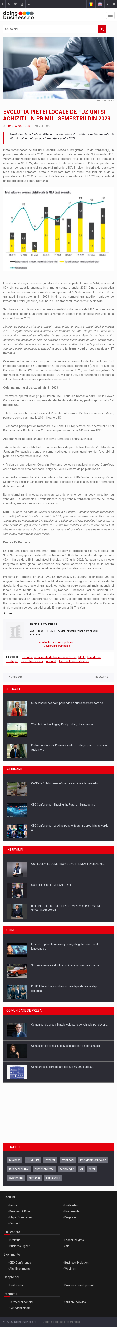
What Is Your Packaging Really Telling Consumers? (62, 724)
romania (34, 1177)
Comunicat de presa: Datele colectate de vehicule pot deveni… (69, 1024)
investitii (50, 1160)
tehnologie (67, 1169)
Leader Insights (74, 1240)
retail (92, 1169)
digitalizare (53, 1177)
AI (81, 1169)
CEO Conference (20, 1262)
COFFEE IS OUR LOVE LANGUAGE (51, 885)
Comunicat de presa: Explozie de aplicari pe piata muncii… (66, 1045)
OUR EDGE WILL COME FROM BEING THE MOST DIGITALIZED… (68, 863)
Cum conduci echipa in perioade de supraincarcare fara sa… (68, 703)
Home (13, 1205)
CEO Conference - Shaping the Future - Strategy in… (63, 804)
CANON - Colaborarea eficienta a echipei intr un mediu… (65, 783)
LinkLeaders (17, 1285)
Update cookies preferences (61, 1321)
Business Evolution (76, 1262)
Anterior (14, 677)
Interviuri (14, 1240)
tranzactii (68, 1160)
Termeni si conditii (21, 1302)
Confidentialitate (20, 1308)
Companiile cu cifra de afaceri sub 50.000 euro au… (62, 1066)
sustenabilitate (44, 1169)
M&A (81, 657)
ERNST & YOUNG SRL (19, 125)
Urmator (103, 677)
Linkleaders (71, 1205)
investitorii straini (32, 661)
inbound (51, 661)
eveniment (16, 1177)
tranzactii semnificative (74, 661)
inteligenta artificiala (93, 1160)
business (14, 1160)
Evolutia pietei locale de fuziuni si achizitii (49, 657)
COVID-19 (33, 1160)
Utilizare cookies (75, 1302)
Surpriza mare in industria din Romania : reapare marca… (66, 965)
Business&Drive (19, 1169)
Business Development (79, 1285)
